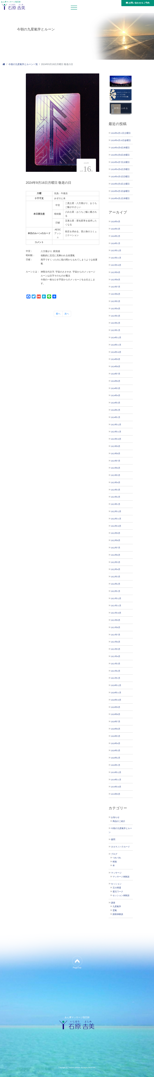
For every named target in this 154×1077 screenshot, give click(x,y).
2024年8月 (115, 366)
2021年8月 (115, 627)
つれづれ (117, 858)
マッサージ (116, 873)
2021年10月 (116, 613)
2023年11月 (116, 432)
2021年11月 (116, 605)
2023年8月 (115, 453)
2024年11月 (116, 345)
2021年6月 (115, 642)
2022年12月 (116, 511)
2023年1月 (115, 504)
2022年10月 (116, 526)
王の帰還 (117, 888)
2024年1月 (115, 417)
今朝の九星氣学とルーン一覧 (23, 64)
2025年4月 (115, 309)
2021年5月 (115, 649)
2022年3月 (115, 577)
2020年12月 (116, 685)
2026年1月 (115, 243)
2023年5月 (115, 475)
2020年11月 (116, 693)
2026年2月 (115, 236)
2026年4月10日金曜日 (121, 140)
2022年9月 (115, 533)
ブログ (114, 854)
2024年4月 (115, 395)
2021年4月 (115, 656)
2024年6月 (115, 381)
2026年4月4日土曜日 (120, 184)
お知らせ (115, 817)
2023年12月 (116, 424)
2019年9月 (115, 794)
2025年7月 (115, 287)
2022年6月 (115, 555)
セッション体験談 (121, 895)
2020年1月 (115, 765)
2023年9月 (115, 446)
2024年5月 (115, 388)
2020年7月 (115, 721)
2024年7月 (115, 374)
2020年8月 (115, 714)
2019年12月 (116, 772)
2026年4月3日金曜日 (120, 191)
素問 (113, 839)
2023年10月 (116, 439)
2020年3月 (115, 750)
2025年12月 (116, 250)
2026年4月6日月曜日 (120, 169)
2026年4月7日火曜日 (120, 162)
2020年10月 (116, 700)
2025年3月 (115, 316)
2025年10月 (116, 265)
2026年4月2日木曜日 (120, 198)
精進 (115, 862)
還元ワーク (118, 891)
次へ (66, 313)
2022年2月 (115, 584)
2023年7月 (115, 461)
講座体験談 (118, 914)
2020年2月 (115, 758)
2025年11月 (116, 258)
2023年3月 (115, 490)
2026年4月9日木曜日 (120, 148)
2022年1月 (115, 591)
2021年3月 (115, 664)
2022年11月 (116, 519)
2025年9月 (115, 272)
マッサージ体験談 (121, 877)
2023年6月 (115, 468)
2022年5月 (115, 562)
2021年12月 (116, 598)
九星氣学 (117, 906)
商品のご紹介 (119, 821)
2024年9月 (115, 359)
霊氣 (115, 910)
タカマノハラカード (120, 847)
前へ (58, 313)
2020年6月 (115, 729)
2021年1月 (115, 678)
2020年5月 (115, 736)
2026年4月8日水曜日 (120, 155)
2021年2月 (115, 671)
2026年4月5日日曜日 (120, 177)
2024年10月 (116, 352)
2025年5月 (115, 301)
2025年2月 (115, 323)
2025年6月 (115, 294)
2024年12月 (116, 337)
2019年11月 (116, 780)
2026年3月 (115, 229)
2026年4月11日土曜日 (121, 133)
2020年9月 (115, 707)
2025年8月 (115, 280)
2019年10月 (116, 787)
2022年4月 (115, 569)
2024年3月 (115, 403)
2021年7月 (115, 635)
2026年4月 (115, 221)
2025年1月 (115, 330)
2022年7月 (115, 548)
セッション (116, 884)
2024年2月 (115, 410)
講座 (113, 903)
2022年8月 (115, 540)
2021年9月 (115, 620)
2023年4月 (115, 482)
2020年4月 (115, 743)
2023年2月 (115, 497)
